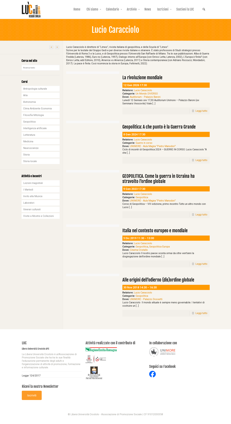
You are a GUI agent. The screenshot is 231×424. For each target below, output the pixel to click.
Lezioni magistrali (33, 183)
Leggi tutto (201, 110)
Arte (25, 95)
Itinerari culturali (32, 209)
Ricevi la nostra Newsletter (40, 386)
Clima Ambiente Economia (37, 108)
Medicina (28, 141)
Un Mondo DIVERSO (147, 93)
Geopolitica (142, 197)
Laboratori (28, 202)
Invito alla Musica (32, 196)
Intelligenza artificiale (35, 128)
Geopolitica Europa (159, 246)
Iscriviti (31, 395)
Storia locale (30, 161)
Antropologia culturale (35, 88)
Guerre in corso (144, 142)
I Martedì (28, 189)
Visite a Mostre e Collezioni (38, 216)
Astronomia (29, 101)
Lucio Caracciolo (143, 90)
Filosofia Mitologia (33, 115)
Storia (26, 154)
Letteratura (29, 134)
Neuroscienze (31, 148)
